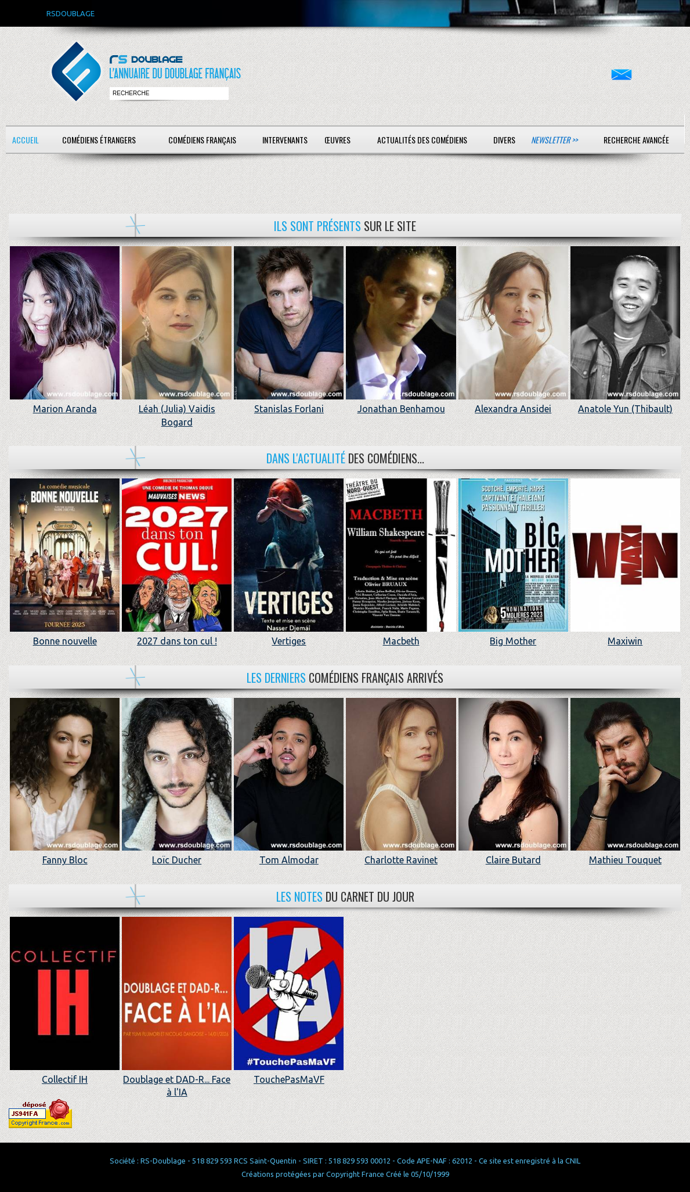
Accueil (25, 140)
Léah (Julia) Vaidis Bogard (177, 409)
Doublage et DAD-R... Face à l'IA (177, 1079)
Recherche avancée (636, 140)
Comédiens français (202, 140)
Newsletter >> (554, 140)
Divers (504, 140)
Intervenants (285, 140)
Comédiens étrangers (99, 140)
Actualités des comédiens (422, 140)
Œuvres (337, 140)
